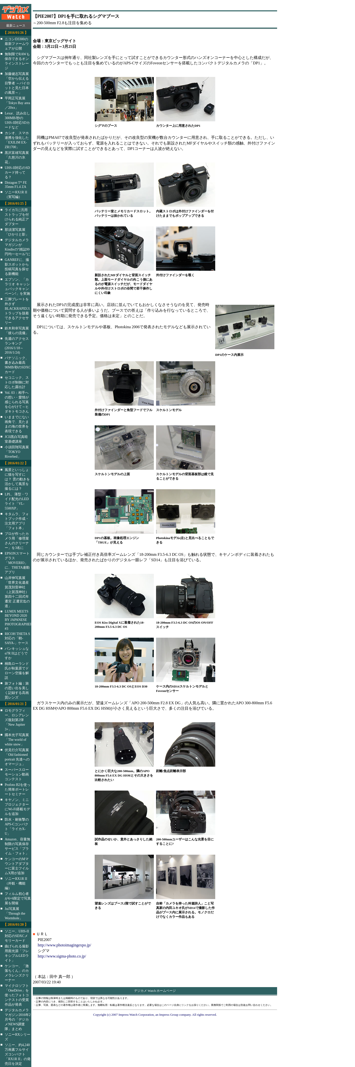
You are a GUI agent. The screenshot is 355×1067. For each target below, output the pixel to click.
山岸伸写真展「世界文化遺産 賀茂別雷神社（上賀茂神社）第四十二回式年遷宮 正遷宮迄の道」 (17, 592)
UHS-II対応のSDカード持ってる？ (17, 172)
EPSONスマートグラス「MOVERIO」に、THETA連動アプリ (17, 562)
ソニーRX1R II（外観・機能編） (16, 883)
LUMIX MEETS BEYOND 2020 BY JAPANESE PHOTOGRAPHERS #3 (21, 620)
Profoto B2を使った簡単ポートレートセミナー (17, 789)
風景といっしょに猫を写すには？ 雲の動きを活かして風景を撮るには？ (17, 479)
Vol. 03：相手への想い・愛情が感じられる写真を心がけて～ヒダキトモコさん (17, 402)
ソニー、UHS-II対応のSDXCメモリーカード (17, 935)
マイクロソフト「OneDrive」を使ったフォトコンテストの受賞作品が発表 (17, 995)
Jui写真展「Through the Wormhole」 (15, 913)
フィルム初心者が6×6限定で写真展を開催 (18, 898)
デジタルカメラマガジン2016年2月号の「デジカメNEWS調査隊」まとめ (18, 1019)
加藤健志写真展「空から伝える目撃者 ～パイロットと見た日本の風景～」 (17, 83)
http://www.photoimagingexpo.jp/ (64, 945)
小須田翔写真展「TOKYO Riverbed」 (17, 451)
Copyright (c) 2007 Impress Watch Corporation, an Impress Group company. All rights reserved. (155, 1014)
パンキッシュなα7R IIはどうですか (17, 653)
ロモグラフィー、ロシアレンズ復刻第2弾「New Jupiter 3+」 (17, 719)
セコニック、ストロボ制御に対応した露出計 (17, 382)
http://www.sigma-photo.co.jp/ (62, 956)
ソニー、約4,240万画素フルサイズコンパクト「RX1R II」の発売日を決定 (18, 1054)
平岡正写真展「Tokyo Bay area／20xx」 (17, 102)
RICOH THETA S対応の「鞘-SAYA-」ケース (17, 638)
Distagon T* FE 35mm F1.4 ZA (16, 185)
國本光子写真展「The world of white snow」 (17, 739)
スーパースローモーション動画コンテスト (17, 774)
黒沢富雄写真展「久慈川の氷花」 (17, 157)
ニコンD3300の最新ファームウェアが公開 (17, 43)
